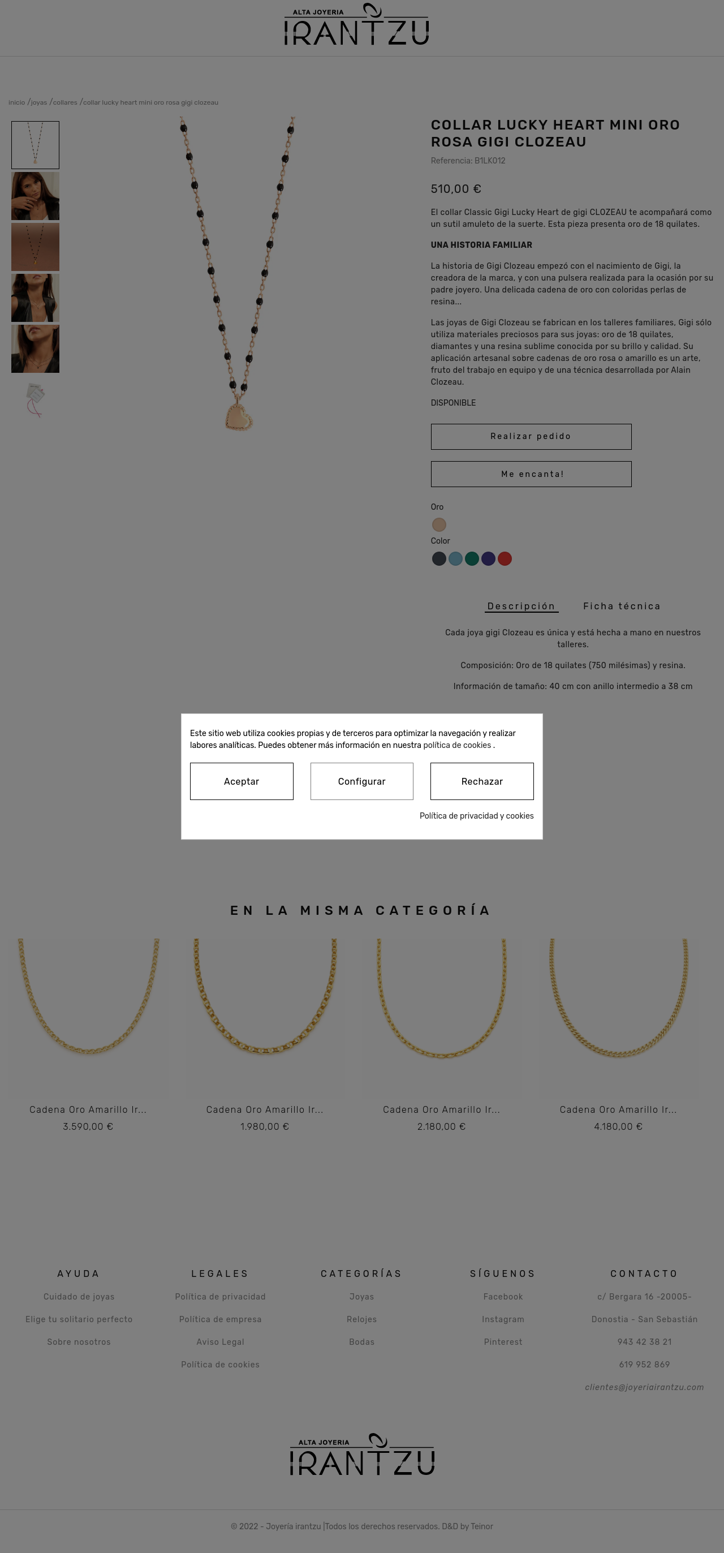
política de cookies (457, 745)
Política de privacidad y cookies (477, 816)
